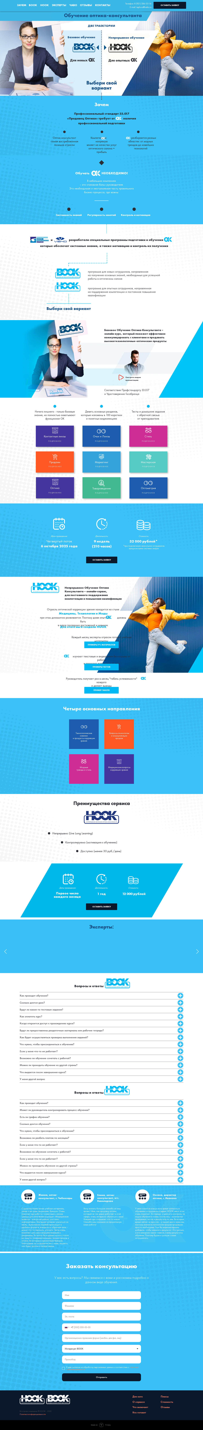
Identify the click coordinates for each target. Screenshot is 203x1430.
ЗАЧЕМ (21, 5)
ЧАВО (73, 5)
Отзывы (165, 1407)
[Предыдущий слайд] (5, 951)
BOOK (33, 5)
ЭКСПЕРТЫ (59, 5)
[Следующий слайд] (197, 951)
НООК (44, 5)
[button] (121, 377)
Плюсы (165, 1396)
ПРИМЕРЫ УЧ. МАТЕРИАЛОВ (101, 645)
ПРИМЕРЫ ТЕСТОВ (101, 667)
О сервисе (139, 1401)
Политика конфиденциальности (33, 1414)
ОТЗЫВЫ (86, 5)
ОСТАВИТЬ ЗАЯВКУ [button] (170, 5)
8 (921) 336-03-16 (142, 3)
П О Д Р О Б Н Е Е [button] (54, 441)
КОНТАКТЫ (102, 5)
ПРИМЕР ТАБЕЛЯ (101, 690)
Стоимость (167, 1401)
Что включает (140, 1407)
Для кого (138, 1396)
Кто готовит (139, 1412)
